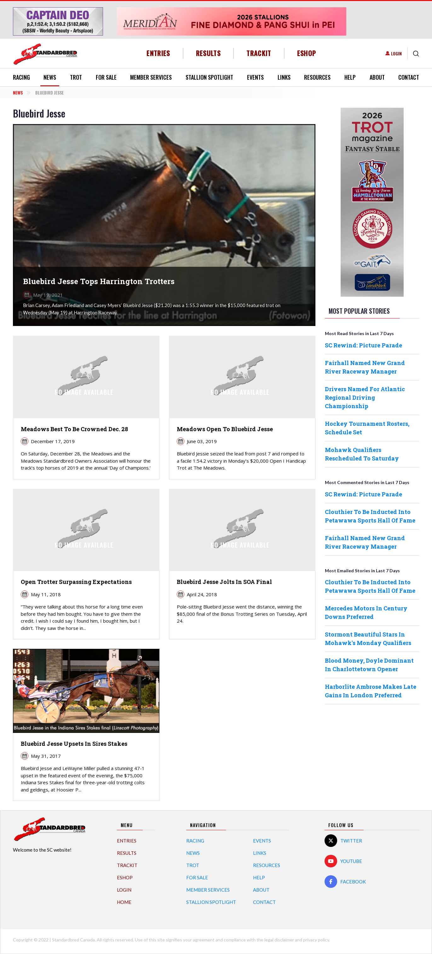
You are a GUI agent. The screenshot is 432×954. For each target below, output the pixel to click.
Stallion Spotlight (209, 77)
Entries (158, 53)
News (49, 77)
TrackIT (258, 53)
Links (284, 77)
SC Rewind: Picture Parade (363, 345)
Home (124, 902)
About (377, 77)
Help (350, 77)
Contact (408, 77)
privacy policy (316, 939)
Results (208, 53)
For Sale (106, 77)
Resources (317, 77)
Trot (76, 77)
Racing (21, 77)
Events (255, 77)
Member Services (151, 77)
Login (396, 53)
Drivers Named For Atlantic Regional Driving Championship (365, 397)
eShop (306, 53)
